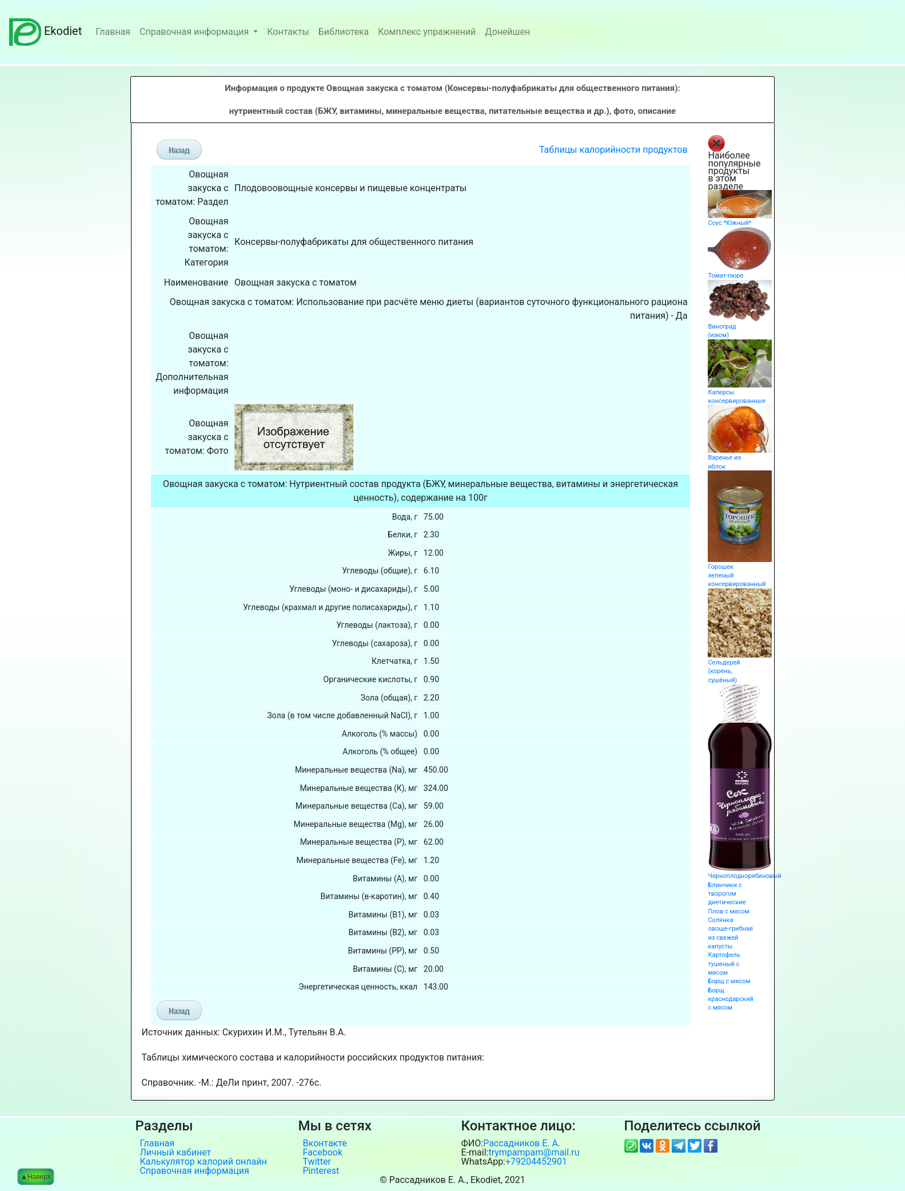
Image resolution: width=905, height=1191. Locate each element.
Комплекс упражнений (427, 31)
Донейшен (507, 31)
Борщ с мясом (729, 981)
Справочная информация (195, 31)
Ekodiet (45, 31)
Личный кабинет (176, 1152)
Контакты (288, 31)
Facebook (322, 1152)
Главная (112, 31)
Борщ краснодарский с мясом (730, 999)
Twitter (317, 1161)
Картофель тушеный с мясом (724, 963)
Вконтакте (325, 1143)
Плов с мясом (728, 911)
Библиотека (343, 31)
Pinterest (321, 1171)
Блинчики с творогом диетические (726, 894)
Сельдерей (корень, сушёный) (724, 671)
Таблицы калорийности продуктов (613, 149)
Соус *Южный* (729, 223)
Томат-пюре (725, 275)
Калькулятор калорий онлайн (203, 1161)
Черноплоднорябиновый (744, 876)
